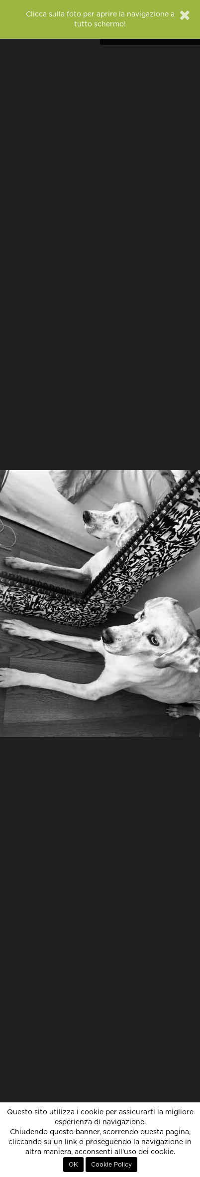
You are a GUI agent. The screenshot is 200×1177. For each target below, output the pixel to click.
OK (73, 1165)
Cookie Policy (111, 1165)
